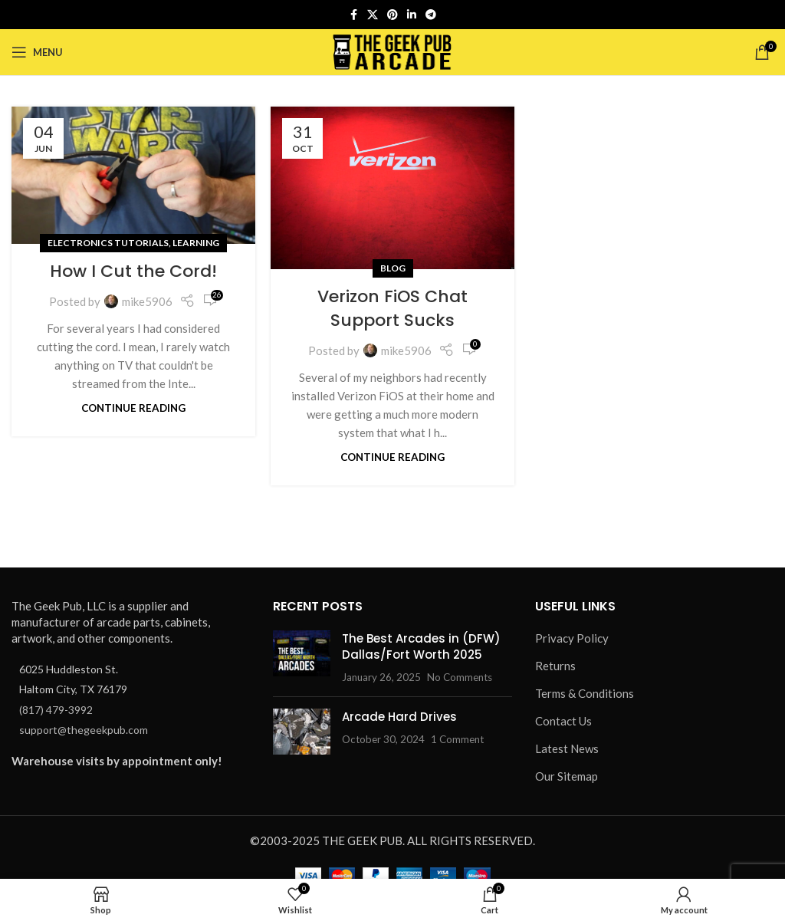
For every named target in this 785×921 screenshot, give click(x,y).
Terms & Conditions (584, 693)
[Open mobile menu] (37, 52)
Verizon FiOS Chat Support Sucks (392, 308)
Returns (555, 666)
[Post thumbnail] (301, 657)
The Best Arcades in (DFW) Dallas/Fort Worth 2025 (421, 646)
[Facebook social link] (353, 15)
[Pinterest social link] (392, 15)
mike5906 (147, 301)
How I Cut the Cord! (133, 271)
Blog (393, 268)
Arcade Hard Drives (399, 717)
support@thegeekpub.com (83, 729)
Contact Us (563, 721)
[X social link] (373, 15)
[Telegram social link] (431, 15)
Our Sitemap (566, 776)
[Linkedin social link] (411, 15)
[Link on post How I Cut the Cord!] (133, 175)
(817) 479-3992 (56, 709)
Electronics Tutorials (108, 242)
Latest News (567, 748)
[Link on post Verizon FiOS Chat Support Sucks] (392, 188)
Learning (195, 242)
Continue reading (133, 408)
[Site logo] (392, 51)
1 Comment (457, 739)
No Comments (459, 677)
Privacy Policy (572, 638)
